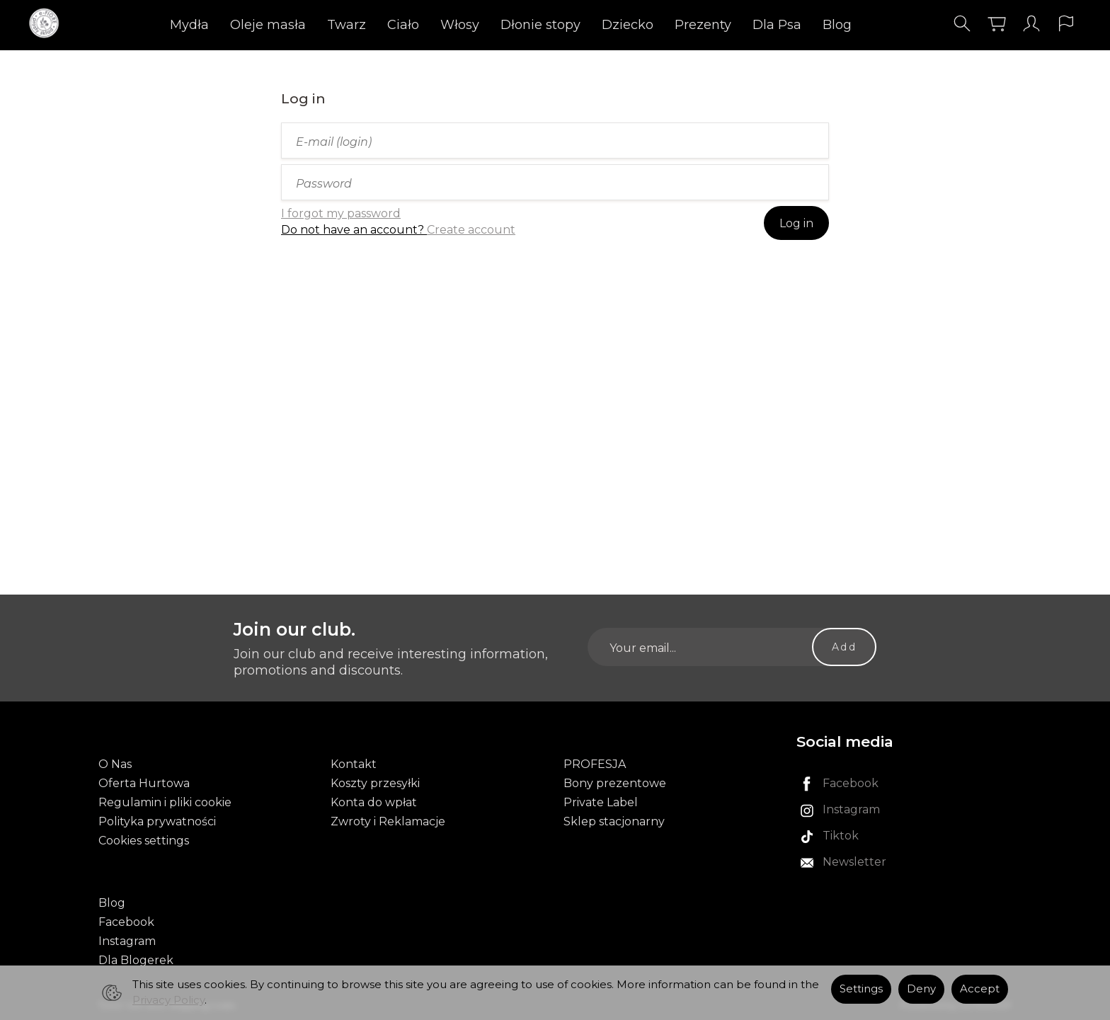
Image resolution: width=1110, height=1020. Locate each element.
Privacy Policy (168, 1000)
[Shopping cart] (996, 24)
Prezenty (703, 25)
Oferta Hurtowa (144, 783)
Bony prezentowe (614, 783)
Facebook (126, 922)
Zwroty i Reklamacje (388, 821)
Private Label (600, 802)
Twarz (346, 25)
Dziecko (627, 25)
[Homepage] (47, 24)
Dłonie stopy (540, 25)
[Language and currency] (1066, 24)
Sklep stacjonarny (614, 821)
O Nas (115, 764)
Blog (837, 25)
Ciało (403, 25)
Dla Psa (777, 25)
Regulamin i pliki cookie (164, 802)
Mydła (189, 25)
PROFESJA (594, 764)
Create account (471, 229)
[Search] (962, 24)
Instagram (127, 941)
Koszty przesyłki (375, 783)
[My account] (1031, 24)
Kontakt (354, 764)
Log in (796, 223)
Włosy (459, 25)
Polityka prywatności (157, 821)
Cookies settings (143, 840)
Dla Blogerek (135, 960)
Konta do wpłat (374, 802)
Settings (861, 988)
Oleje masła (268, 25)
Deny (921, 988)
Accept (980, 988)
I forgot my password (341, 213)
